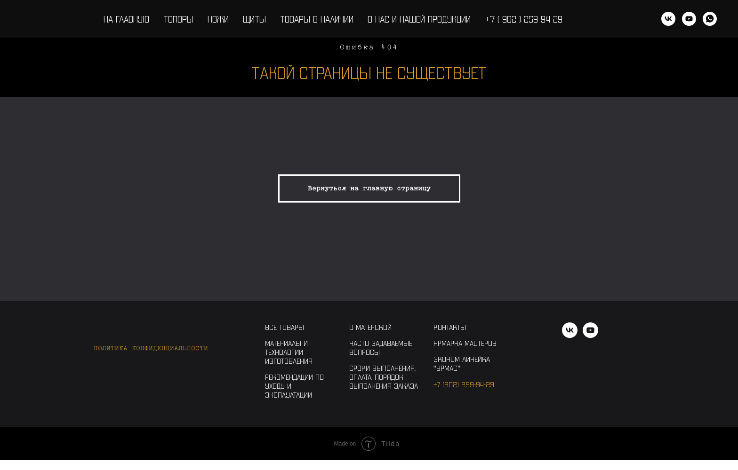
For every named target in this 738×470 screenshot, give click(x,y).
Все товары (284, 326)
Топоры (178, 18)
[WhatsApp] (710, 19)
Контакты (449, 326)
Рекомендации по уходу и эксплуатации (294, 385)
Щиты (254, 18)
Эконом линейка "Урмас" (461, 363)
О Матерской (370, 326)
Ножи (218, 18)
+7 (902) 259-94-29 (463, 384)
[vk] (668, 19)
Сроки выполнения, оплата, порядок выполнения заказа (383, 376)
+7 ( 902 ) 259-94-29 (523, 18)
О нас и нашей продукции (419, 18)
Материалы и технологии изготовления (289, 351)
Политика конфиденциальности (151, 348)
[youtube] (689, 19)
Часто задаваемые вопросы (380, 347)
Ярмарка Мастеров (465, 342)
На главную (126, 18)
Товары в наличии (316, 18)
